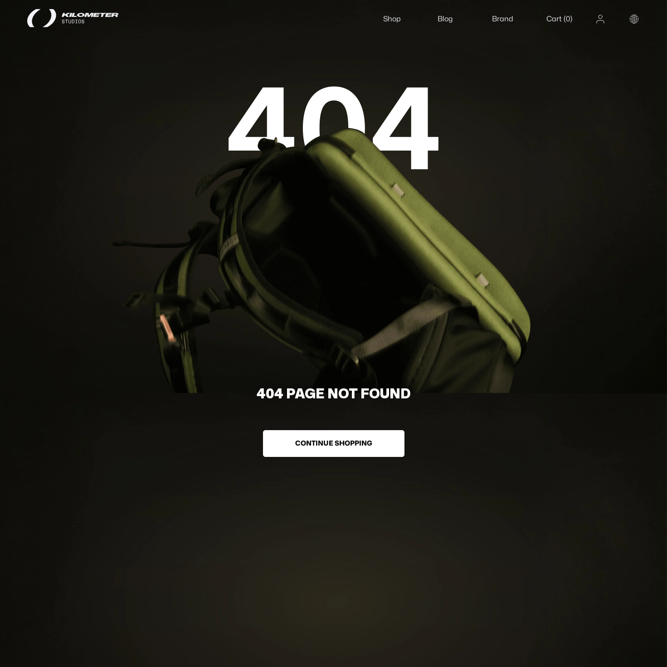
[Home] (84, 18)
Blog (445, 19)
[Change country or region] (634, 19)
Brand (502, 19)
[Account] (600, 19)
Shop (392, 19)
